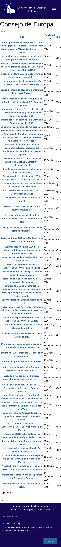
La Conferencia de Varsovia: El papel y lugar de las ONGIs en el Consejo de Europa (22, 416)
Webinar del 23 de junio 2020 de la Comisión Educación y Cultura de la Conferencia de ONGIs (22, 250)
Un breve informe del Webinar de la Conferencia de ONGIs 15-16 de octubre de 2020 (22, 218)
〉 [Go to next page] (7, 500)
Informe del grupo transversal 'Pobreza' (21, 361)
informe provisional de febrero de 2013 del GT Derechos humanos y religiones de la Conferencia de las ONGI (22, 112)
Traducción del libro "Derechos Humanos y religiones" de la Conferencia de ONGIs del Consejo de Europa (22, 310)
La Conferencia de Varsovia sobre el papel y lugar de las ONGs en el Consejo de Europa (22, 458)
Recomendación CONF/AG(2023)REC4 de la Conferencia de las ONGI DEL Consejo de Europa (21, 102)
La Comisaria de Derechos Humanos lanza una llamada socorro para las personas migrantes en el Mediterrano (22, 137)
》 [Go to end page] (13, 500)
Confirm (50, 541)
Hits (58, 37)
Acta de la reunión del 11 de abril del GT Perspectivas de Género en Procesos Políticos (22, 388)
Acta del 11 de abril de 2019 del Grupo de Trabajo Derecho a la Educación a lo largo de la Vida (22, 405)
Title (22, 37)
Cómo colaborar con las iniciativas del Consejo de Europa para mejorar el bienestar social (22, 161)
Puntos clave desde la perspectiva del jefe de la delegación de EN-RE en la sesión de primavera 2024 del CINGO (22, 66)
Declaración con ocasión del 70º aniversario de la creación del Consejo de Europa (21, 426)
